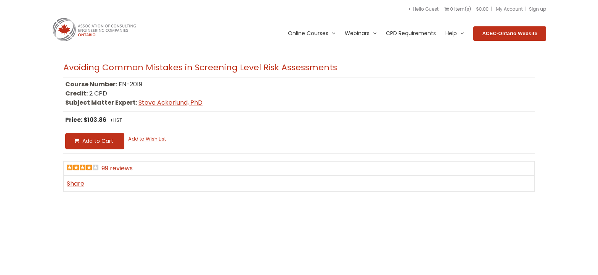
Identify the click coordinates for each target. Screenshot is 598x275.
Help (454, 33)
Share (75, 183)
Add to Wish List (147, 138)
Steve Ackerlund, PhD (170, 102)
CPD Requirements (411, 33)
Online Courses (311, 33)
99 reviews (117, 168)
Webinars (360, 33)
